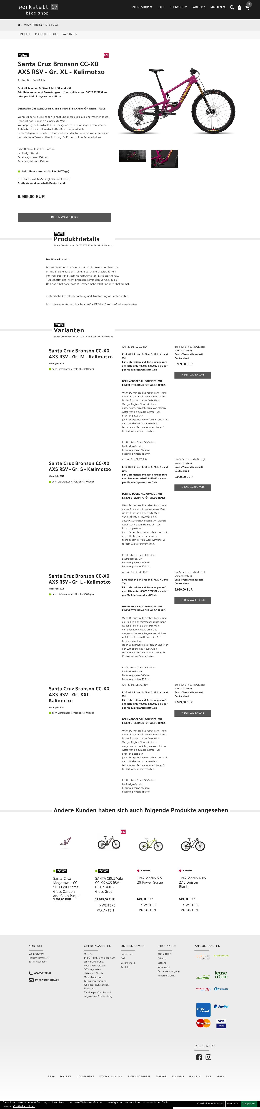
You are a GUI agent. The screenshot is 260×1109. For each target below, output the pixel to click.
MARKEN (218, 7)
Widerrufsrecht (166, 976)
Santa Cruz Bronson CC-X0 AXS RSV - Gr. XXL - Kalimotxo (79, 695)
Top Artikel (178, 1077)
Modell (25, 34)
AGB (123, 958)
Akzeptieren (249, 1104)
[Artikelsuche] (232, 9)
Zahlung (162, 958)
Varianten (69, 34)
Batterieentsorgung (169, 971)
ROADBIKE (65, 1077)
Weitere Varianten (106, 908)
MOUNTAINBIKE (33, 25)
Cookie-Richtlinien (24, 1106)
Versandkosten (60, 179)
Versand (162, 963)
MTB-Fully (51, 25)
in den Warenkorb (64, 217)
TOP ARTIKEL (165, 954)
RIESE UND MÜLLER (139, 1077)
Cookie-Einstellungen (210, 1104)
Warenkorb (164, 967)
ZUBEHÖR (161, 1077)
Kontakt (125, 967)
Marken (221, 1077)
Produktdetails (46, 34)
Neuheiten (195, 1077)
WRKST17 (199, 7)
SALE (161, 7)
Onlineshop (141, 7)
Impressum (127, 954)
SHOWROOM (178, 7)
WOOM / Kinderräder (111, 1077)
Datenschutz (128, 963)
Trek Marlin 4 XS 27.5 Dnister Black (192, 883)
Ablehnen (232, 1104)
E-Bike (51, 1077)
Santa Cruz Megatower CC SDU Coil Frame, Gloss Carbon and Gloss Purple (66, 887)
